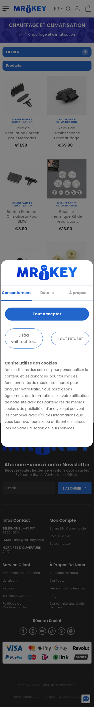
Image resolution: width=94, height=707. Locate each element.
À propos (77, 292)
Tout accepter (47, 314)
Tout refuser (70, 339)
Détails (47, 292)
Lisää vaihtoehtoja (23, 338)
